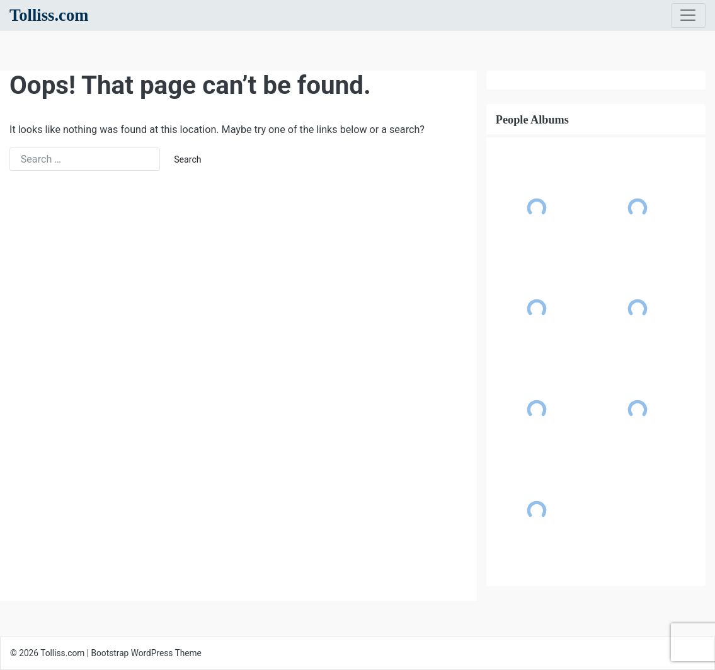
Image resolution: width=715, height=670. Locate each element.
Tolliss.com (48, 15)
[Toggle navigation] (688, 15)
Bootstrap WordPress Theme (146, 653)
